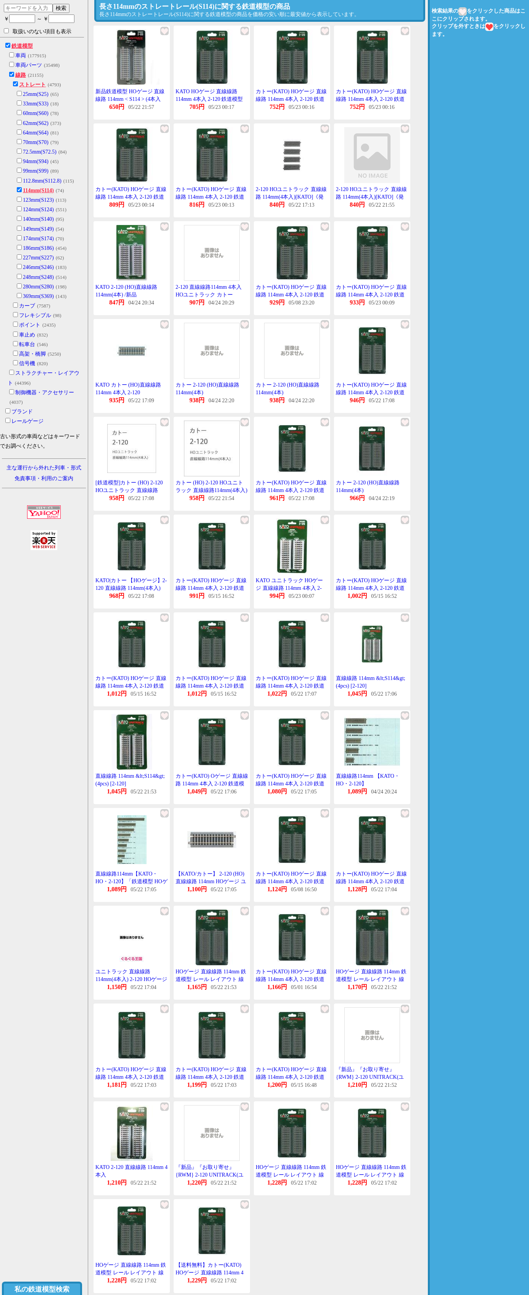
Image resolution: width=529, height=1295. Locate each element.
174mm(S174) (38, 238)
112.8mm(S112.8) (42, 181)
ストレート (32, 84)
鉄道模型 (22, 46)
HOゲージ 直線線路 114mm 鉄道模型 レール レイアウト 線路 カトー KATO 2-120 (211, 979)
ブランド (22, 411)
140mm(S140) (38, 219)
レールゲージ (27, 421)
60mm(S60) (35, 113)
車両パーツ (28, 65)
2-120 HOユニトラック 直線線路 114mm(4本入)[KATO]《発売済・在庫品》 (291, 196)
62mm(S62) (35, 123)
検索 (61, 8)
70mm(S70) (35, 142)
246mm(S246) (38, 267)
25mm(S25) (35, 94)
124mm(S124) (38, 209)
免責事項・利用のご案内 (44, 478)
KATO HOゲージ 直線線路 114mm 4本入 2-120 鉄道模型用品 (209, 99)
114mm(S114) (38, 190)
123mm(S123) (38, 200)
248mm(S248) (38, 277)
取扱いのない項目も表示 (37, 31)
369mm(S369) (38, 296)
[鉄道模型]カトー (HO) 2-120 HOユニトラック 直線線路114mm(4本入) (129, 490)
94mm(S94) (35, 161)
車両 (20, 55)
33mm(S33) (35, 104)
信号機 (27, 363)
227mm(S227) (38, 258)
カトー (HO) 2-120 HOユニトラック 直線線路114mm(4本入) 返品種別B (211, 490)
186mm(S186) (38, 248)
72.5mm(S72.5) (39, 152)
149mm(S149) (38, 229)
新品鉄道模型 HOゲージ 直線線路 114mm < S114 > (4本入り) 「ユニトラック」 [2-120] (130, 99)
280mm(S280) (38, 287)
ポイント (29, 325)
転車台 (27, 344)
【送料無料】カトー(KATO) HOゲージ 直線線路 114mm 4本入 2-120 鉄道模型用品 (210, 1272)
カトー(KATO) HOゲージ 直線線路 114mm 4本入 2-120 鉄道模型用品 (291, 99)
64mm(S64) (35, 133)
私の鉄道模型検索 (42, 1289)
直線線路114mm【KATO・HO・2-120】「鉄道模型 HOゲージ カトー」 (131, 881)
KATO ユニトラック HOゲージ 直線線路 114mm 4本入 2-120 (289, 588)
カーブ (27, 306)
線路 (20, 75)
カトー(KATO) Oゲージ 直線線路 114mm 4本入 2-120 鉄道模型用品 (212, 783)
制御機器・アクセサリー (44, 392)
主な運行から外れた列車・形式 (43, 468)
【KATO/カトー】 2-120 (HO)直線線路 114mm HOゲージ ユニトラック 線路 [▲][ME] (211, 881)
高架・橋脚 (32, 354)
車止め (27, 335)
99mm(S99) (35, 171)
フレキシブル (35, 315)
